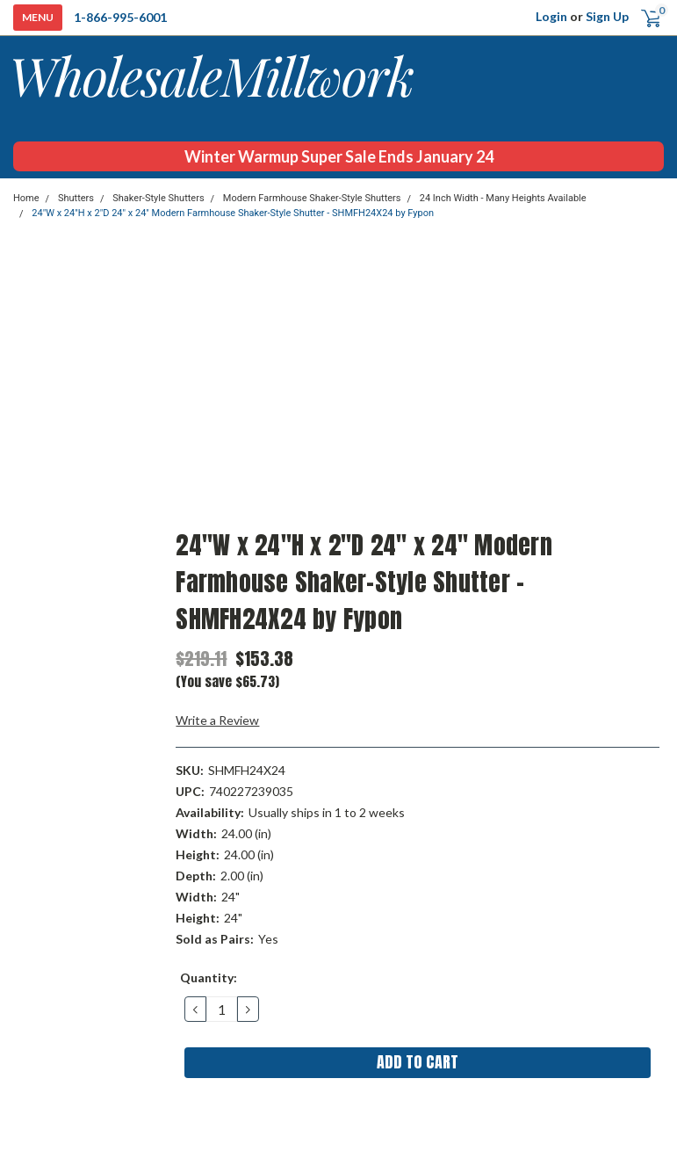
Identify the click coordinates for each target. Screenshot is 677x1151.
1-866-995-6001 (120, 17)
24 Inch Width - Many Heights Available (503, 198)
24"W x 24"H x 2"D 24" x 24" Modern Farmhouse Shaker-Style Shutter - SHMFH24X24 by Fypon (233, 213)
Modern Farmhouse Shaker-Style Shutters (312, 198)
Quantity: (208, 977)
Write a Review (217, 720)
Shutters (76, 198)
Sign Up (607, 16)
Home (26, 198)
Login (551, 16)
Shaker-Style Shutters (158, 198)
